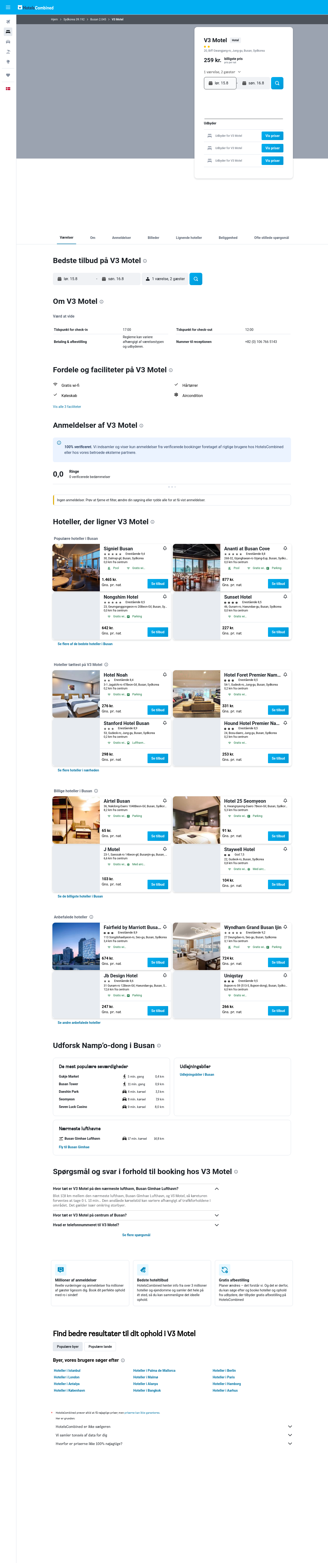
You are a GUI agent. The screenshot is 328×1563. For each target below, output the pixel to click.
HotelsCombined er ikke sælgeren (174, 1426)
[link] (85, 644)
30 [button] (204, 152)
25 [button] (166, 152)
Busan (94, 19)
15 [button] (196, 137)
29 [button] (196, 152)
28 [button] (188, 152)
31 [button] (158, 159)
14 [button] (189, 137)
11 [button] (166, 137)
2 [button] (204, 121)
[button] (8, 7)
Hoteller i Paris (224, 1377)
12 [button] (173, 137)
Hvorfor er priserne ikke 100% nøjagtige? (174, 1443)
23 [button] (204, 144)
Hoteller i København (69, 1390)
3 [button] (158, 129)
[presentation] (145, 261)
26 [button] (173, 152)
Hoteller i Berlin (224, 1370)
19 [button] (173, 144)
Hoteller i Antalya (67, 1384)
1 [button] (196, 121)
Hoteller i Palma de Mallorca (155, 1370)
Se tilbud (158, 584)
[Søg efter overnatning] (8, 31)
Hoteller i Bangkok (147, 1390)
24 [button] (158, 152)
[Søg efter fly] (8, 22)
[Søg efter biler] (8, 41)
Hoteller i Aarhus (225, 1390)
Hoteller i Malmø (146, 1377)
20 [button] (181, 144)
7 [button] (188, 129)
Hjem (54, 19)
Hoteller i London (67, 1377)
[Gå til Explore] (8, 61)
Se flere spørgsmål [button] (136, 1235)
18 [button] (166, 144)
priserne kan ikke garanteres (142, 1412)
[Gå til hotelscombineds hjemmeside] (35, 7)
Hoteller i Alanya (146, 1384)
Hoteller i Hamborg (227, 1384)
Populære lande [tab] (100, 1347)
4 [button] (166, 129)
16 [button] (204, 137)
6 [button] (181, 129)
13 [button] (181, 137)
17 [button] (158, 144)
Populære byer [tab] (68, 1347)
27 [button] (181, 152)
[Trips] (8, 75)
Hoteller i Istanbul (67, 1370)
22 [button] (196, 144)
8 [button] (196, 129)
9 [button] (204, 129)
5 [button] (173, 129)
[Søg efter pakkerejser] (8, 51)
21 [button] (189, 144)
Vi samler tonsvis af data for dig (174, 1435)
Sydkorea (69, 19)
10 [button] (158, 137)
